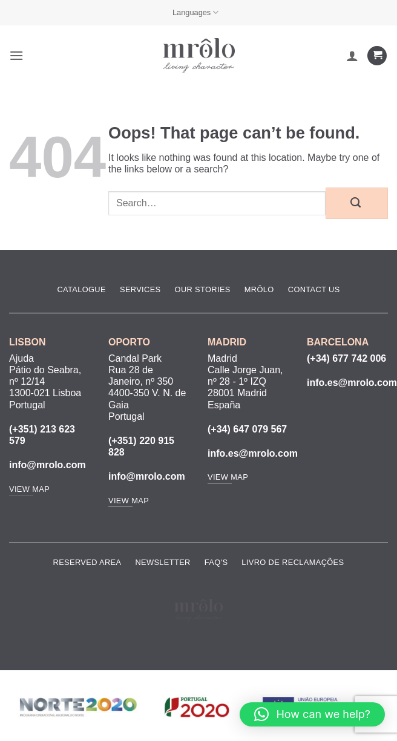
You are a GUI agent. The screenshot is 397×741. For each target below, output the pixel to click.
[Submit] (357, 203)
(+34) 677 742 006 (346, 358)
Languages (195, 12)
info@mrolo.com (47, 465)
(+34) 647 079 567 (247, 429)
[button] (16, 55)
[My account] (352, 55)
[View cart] (377, 56)
